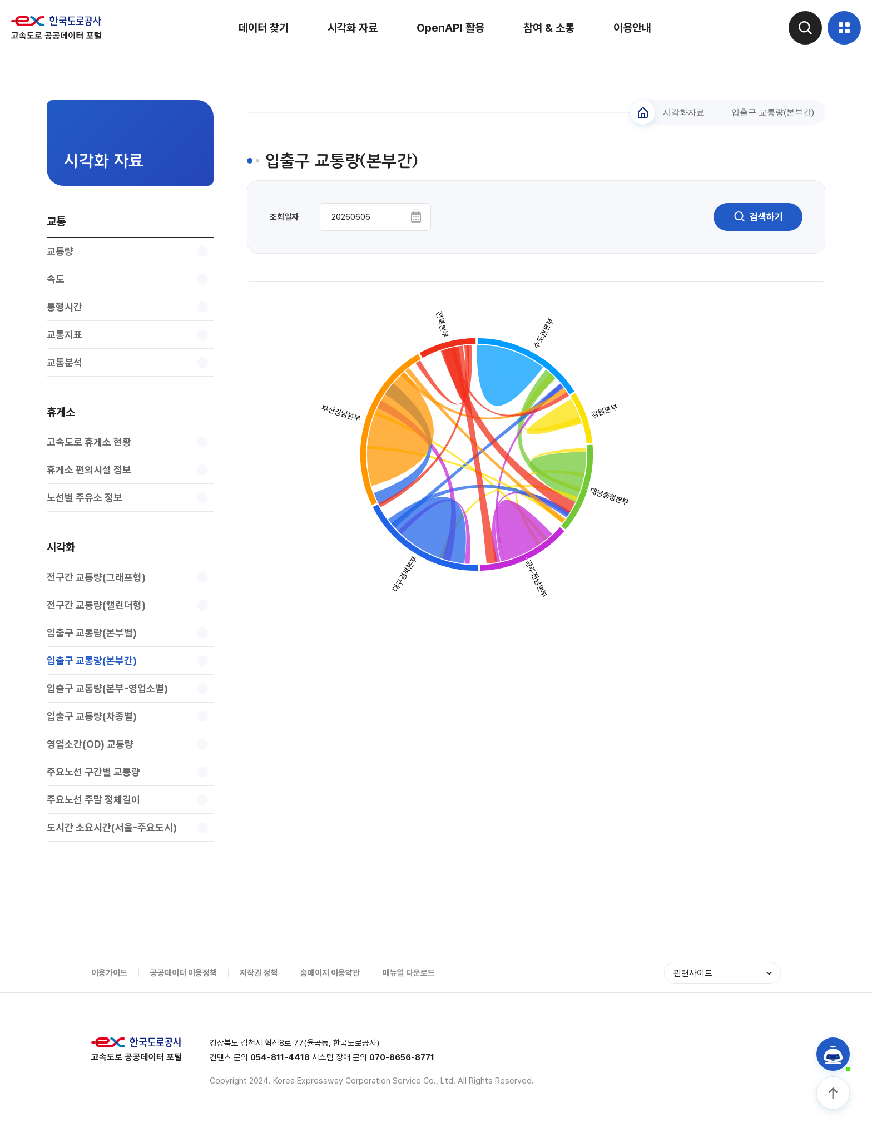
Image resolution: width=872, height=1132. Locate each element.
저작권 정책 (259, 973)
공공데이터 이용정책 (183, 973)
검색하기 (758, 217)
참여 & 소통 (548, 27)
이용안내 (632, 27)
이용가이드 (109, 973)
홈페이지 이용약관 (330, 973)
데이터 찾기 (264, 27)
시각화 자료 (353, 27)
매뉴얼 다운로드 (409, 973)
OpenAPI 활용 (450, 27)
